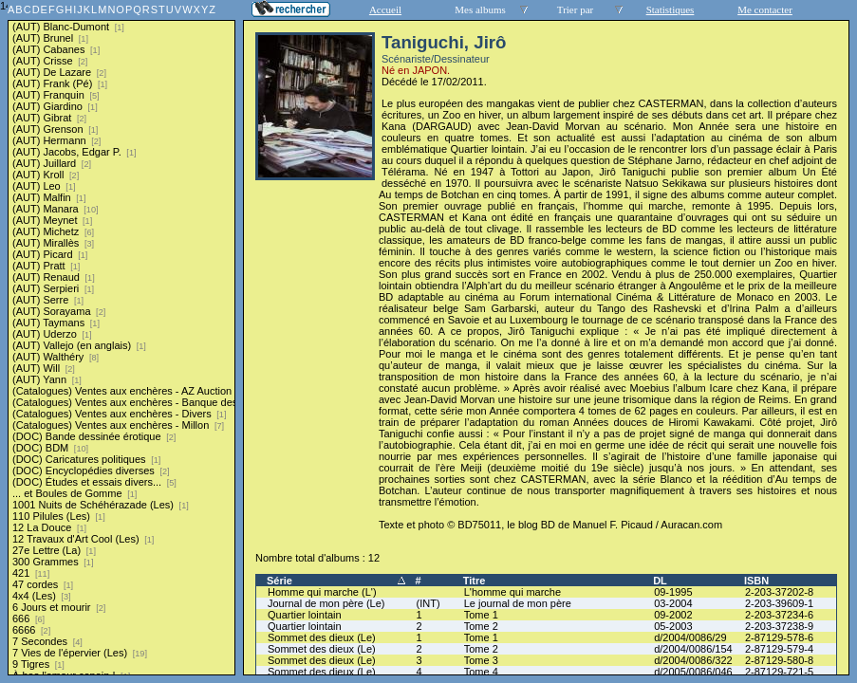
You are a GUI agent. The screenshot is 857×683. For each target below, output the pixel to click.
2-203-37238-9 (779, 626)
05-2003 (673, 626)
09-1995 (673, 592)
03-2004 (673, 603)
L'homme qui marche (512, 592)
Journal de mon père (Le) (326, 603)
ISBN (756, 580)
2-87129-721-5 (779, 671)
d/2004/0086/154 (693, 649)
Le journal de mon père (517, 603)
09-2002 (673, 614)
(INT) (428, 603)
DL (660, 580)
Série (279, 580)
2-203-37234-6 (779, 614)
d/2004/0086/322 (693, 660)
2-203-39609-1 (779, 603)
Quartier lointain (305, 614)
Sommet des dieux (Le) (322, 637)
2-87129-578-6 (779, 637)
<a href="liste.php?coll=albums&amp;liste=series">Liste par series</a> (121, 337)
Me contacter (764, 9)
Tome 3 (481, 660)
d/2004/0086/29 (690, 637)
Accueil (385, 9)
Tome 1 (481, 614)
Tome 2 (481, 626)
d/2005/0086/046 (693, 671)
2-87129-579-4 (779, 649)
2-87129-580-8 (779, 660)
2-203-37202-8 (779, 592)
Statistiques (670, 9)
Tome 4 (481, 671)
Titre (474, 580)
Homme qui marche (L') (322, 592)
